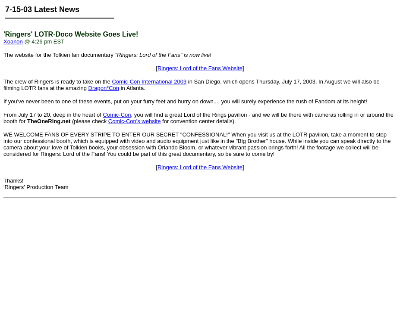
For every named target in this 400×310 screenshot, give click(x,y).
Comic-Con (117, 115)
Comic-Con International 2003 (149, 81)
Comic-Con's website (134, 121)
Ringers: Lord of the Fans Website (200, 68)
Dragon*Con (104, 88)
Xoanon (13, 41)
